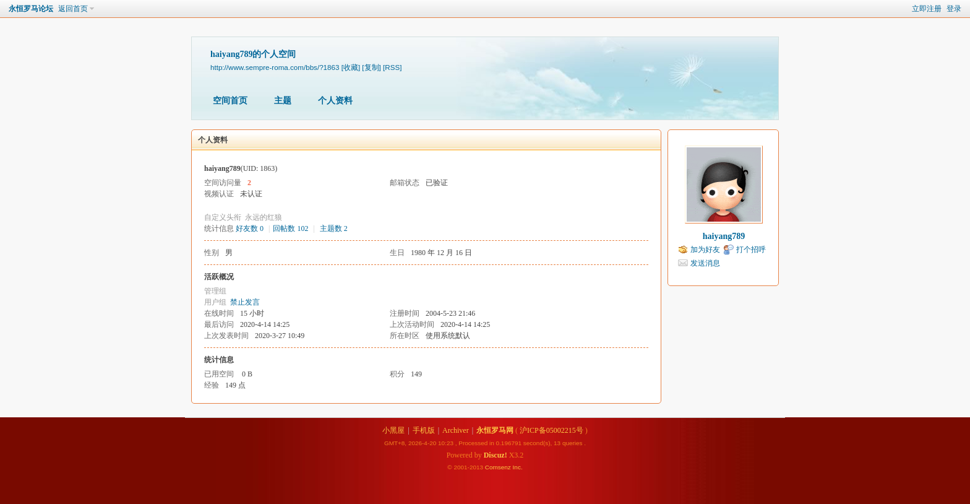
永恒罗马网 (494, 430)
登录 (953, 8)
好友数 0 (250, 228)
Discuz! (495, 455)
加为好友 (705, 249)
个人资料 (335, 100)
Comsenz (499, 467)
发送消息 (705, 263)
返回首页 (73, 8)
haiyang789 (724, 236)
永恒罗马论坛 (31, 8)
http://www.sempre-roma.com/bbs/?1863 (274, 67)
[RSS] (392, 67)
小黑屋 (393, 430)
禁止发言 (245, 302)
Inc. (518, 467)
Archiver (455, 430)
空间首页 (230, 100)
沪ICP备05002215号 (551, 430)
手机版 (424, 430)
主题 (282, 100)
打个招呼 (751, 249)
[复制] (371, 67)
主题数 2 (334, 228)
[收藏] (350, 67)
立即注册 (927, 8)
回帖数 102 (290, 228)
